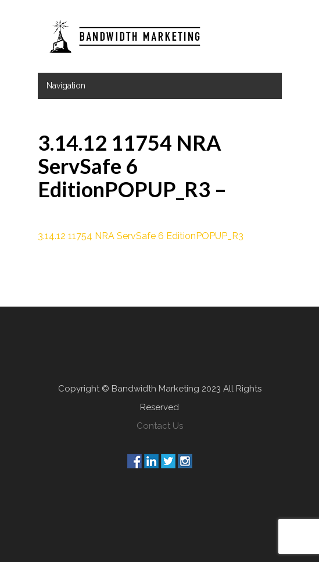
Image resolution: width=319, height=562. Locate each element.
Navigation (65, 85)
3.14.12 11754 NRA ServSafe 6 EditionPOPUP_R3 (140, 235)
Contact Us (160, 426)
